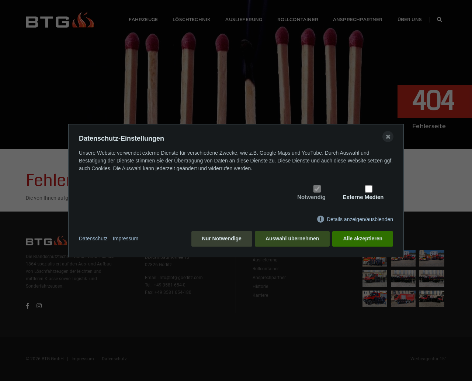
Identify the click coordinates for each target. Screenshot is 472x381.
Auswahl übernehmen (292, 238)
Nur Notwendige (222, 238)
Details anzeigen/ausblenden (360, 219)
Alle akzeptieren (362, 238)
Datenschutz (93, 238)
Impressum (125, 238)
